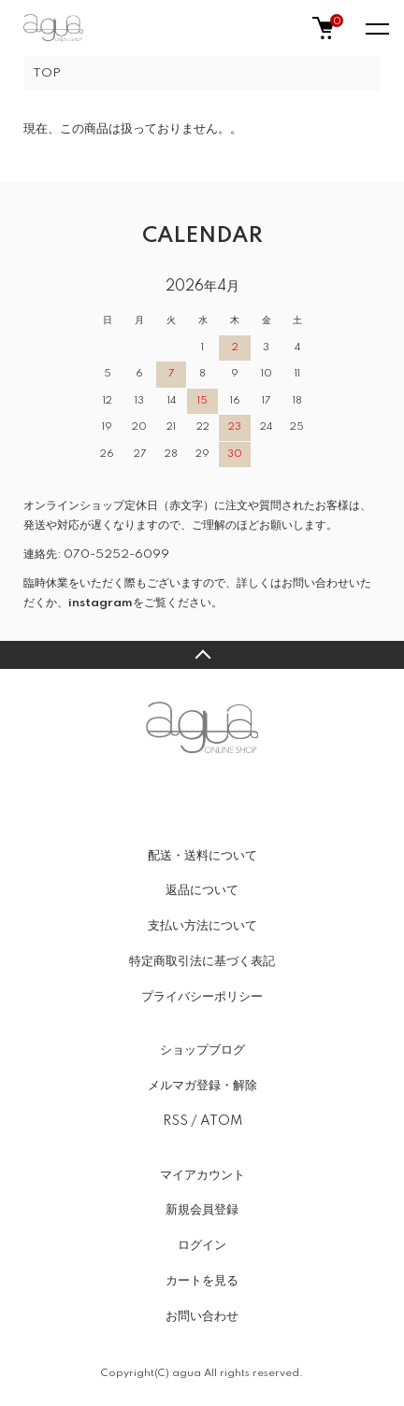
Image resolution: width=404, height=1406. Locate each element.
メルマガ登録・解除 (202, 1085)
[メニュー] (376, 28)
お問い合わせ (202, 1316)
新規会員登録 (202, 1209)
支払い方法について (202, 925)
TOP (47, 73)
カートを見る (202, 1280)
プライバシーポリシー (202, 996)
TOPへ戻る (202, 655)
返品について (202, 890)
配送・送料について (202, 855)
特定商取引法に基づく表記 (202, 961)
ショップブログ (202, 1050)
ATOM (221, 1121)
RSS (175, 1121)
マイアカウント (202, 1175)
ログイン (202, 1245)
